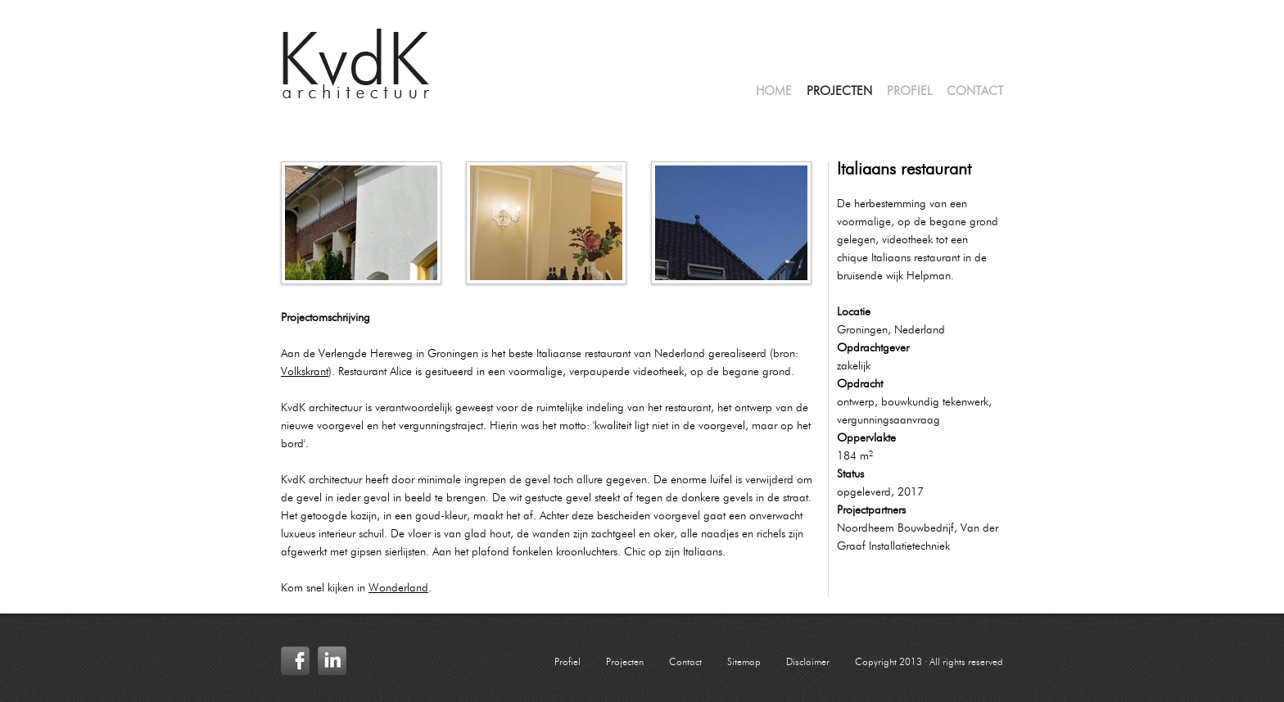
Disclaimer (808, 663)
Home (774, 92)
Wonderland (398, 588)
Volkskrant (304, 372)
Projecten (839, 92)
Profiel (909, 92)
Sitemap (744, 663)
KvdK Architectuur (356, 64)
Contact (975, 92)
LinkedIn (332, 660)
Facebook (295, 660)
